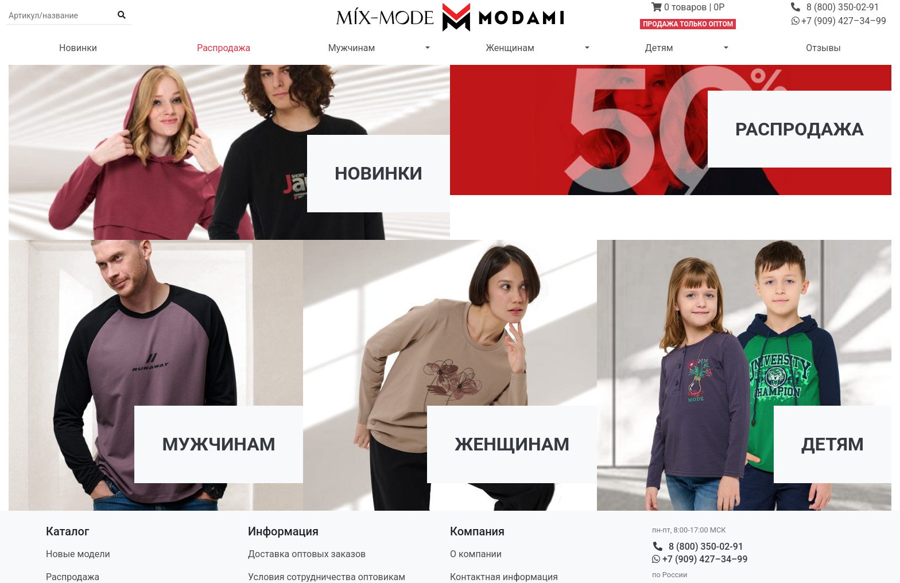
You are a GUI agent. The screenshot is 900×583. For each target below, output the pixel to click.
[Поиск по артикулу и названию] (59, 15)
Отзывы (823, 47)
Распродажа (223, 47)
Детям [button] (659, 47)
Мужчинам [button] (351, 47)
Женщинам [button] (510, 47)
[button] (688, 9)
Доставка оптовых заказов (307, 554)
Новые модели (78, 554)
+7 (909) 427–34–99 (700, 559)
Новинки (78, 47)
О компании (476, 554)
